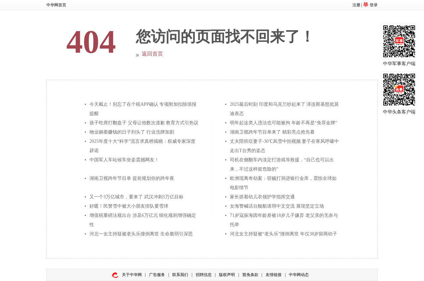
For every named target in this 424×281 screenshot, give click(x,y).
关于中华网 (132, 274)
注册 (356, 5)
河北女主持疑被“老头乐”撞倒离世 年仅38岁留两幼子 (283, 233)
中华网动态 (299, 274)
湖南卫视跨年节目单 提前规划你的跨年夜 (131, 178)
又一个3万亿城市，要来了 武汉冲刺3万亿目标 (136, 196)
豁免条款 (250, 274)
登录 (374, 5)
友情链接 (274, 274)
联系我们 (180, 274)
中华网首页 (56, 5)
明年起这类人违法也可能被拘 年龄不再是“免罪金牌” (283, 122)
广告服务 (157, 274)
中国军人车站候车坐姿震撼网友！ (124, 159)
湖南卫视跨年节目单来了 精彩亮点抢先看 (272, 132)
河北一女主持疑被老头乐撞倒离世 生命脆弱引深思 (141, 233)
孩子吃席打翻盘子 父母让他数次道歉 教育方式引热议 (143, 122)
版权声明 (227, 274)
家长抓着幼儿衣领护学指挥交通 (262, 196)
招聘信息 (204, 274)
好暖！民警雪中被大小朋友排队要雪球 (128, 206)
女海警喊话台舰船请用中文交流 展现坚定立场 (277, 206)
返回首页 (152, 54)
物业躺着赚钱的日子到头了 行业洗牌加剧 (131, 132)
